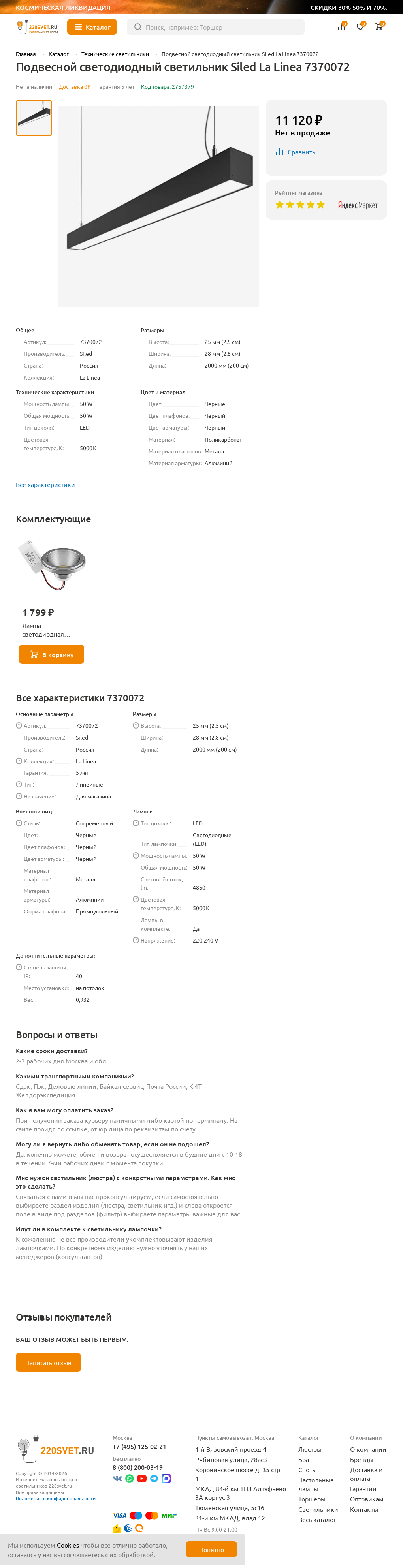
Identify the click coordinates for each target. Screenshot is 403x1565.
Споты (307, 1469)
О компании (368, 1449)
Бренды (361, 1459)
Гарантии (363, 1488)
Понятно (211, 1549)
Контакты (364, 1509)
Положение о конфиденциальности (56, 1498)
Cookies (68, 1545)
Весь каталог (317, 1519)
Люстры (310, 1449)
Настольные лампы (316, 1484)
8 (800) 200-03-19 (138, 1467)
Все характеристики (45, 484)
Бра (303, 1459)
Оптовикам (367, 1499)
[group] (158, 206)
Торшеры (312, 1499)
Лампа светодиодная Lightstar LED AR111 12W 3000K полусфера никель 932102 (51, 630)
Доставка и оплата (366, 1473)
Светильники (318, 1509)
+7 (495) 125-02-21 (139, 1446)
